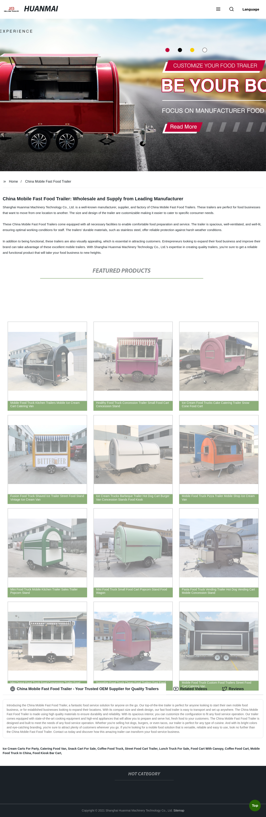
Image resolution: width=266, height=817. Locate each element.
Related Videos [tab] (190, 688)
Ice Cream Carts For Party (21, 748)
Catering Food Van (53, 748)
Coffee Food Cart (237, 748)
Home (13, 181)
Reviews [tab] (233, 688)
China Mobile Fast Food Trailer (48, 181)
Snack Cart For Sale (82, 748)
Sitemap (178, 810)
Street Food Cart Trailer (141, 748)
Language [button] (250, 9)
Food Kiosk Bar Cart (47, 753)
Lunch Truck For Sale (174, 748)
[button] (218, 9)
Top (255, 806)
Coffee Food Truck (110, 748)
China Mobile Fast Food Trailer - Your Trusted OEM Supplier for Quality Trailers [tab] (84, 688)
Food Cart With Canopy (207, 748)
